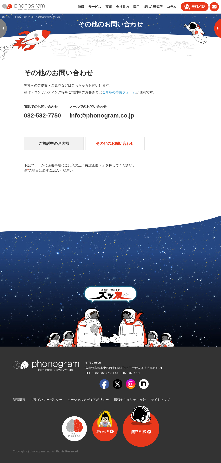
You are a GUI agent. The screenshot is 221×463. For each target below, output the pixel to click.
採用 (136, 6)
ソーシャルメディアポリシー (88, 399)
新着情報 (19, 399)
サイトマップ (160, 399)
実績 (108, 6)
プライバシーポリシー (46, 399)
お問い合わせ (23, 16)
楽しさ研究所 (153, 6)
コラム (171, 6)
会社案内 (122, 6)
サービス (94, 6)
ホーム (6, 16)
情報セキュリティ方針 (130, 399)
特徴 (81, 6)
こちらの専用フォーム (119, 92)
